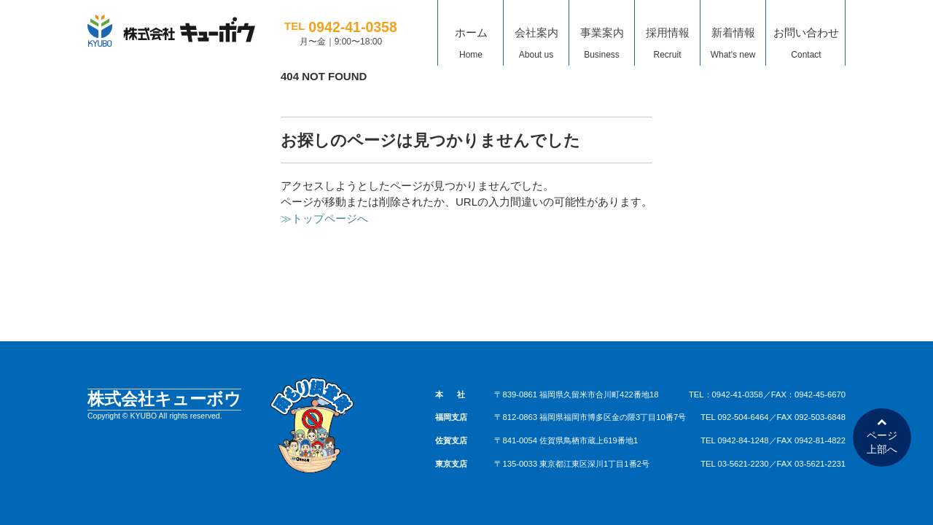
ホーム (471, 46)
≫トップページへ (324, 218)
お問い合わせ (806, 46)
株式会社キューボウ (164, 399)
